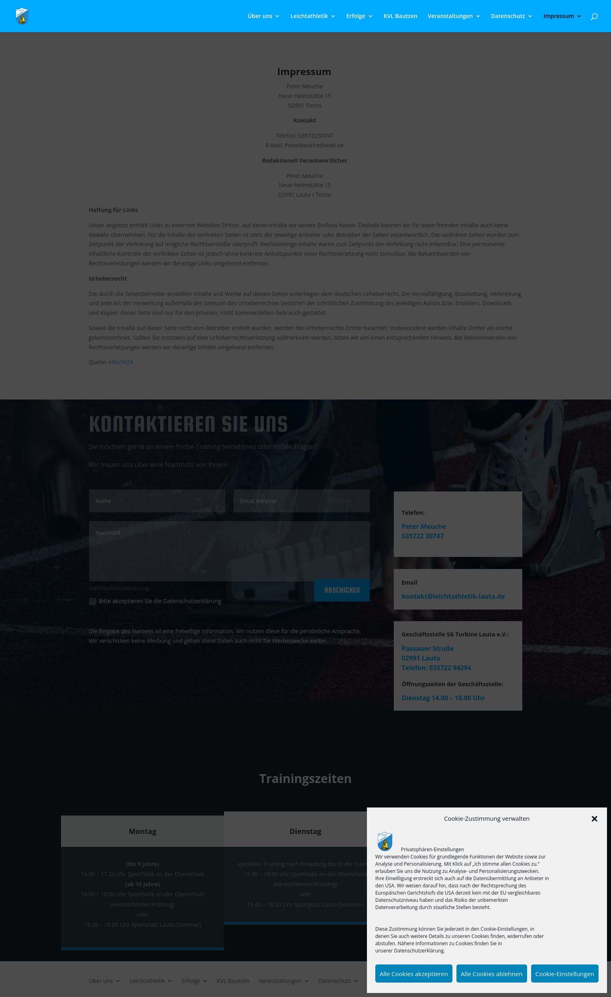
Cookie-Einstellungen (565, 974)
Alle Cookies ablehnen (492, 974)
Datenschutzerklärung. (419, 950)
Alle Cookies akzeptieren (414, 974)
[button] (595, 819)
